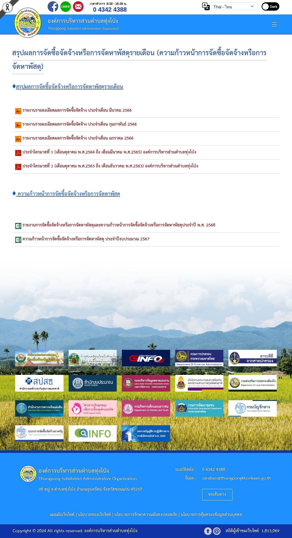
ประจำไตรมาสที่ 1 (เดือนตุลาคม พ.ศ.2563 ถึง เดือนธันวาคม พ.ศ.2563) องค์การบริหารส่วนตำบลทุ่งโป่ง (110, 166)
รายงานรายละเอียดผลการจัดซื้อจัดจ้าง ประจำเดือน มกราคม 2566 (78, 138)
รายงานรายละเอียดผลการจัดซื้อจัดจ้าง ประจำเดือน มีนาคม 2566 (77, 110)
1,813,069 (270, 531)
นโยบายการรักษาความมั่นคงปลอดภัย (145, 515)
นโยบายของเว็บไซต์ (94, 515)
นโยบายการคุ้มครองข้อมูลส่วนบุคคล (211, 515)
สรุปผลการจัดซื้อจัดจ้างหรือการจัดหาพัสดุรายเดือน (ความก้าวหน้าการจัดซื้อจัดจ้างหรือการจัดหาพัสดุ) (139, 60)
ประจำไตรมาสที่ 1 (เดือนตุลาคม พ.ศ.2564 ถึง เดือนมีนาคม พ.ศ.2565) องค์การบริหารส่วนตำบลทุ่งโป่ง (109, 152)
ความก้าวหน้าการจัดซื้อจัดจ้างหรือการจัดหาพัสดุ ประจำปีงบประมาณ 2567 (86, 239)
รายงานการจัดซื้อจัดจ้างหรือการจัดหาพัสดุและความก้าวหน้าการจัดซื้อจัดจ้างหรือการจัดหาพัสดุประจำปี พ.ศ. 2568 (119, 225)
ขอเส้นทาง (217, 494)
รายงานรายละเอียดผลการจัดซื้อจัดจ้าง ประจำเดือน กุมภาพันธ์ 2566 (80, 124)
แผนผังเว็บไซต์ (62, 515)
